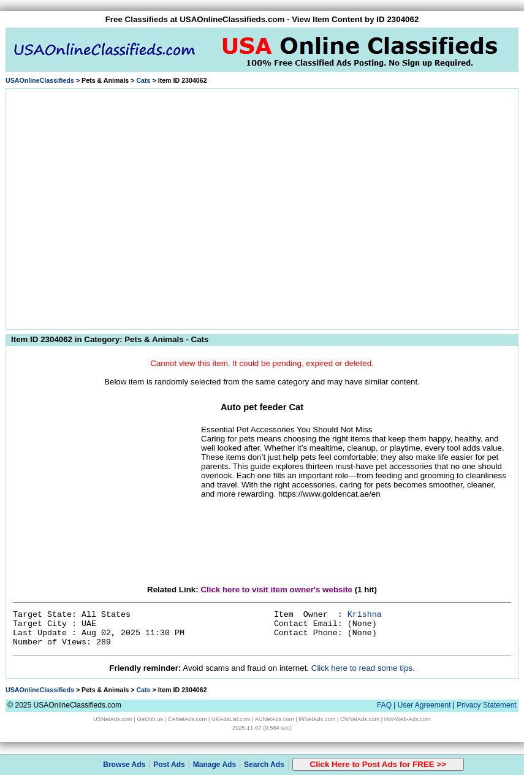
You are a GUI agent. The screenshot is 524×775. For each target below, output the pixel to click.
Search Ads (264, 764)
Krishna (364, 614)
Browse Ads (124, 764)
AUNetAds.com (274, 719)
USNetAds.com (112, 719)
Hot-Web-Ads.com (407, 719)
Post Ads (169, 764)
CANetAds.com (187, 719)
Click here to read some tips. (363, 668)
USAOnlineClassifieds (40, 80)
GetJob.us (150, 719)
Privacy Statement (486, 705)
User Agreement (424, 705)
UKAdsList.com (231, 719)
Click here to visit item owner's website (276, 589)
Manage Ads (214, 764)
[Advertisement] (115, 207)
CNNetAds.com (359, 719)
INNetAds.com (316, 719)
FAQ (384, 705)
